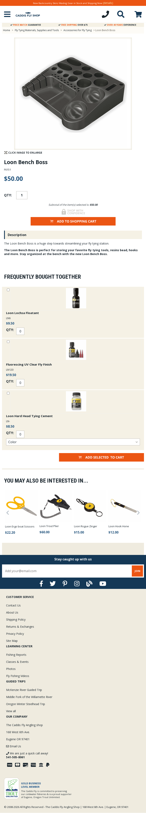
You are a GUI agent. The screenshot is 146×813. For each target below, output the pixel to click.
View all (11, 711)
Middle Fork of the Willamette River (29, 697)
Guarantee (25, 24)
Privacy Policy (15, 634)
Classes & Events (17, 662)
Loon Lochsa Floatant (22, 313)
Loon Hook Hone (118, 526)
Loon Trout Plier (49, 526)
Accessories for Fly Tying (77, 30)
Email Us (13, 746)
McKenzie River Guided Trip (24, 690)
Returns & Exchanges (20, 626)
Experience (120, 24)
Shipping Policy (16, 619)
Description (17, 235)
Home (6, 30)
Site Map (12, 641)
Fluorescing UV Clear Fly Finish (29, 364)
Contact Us (13, 605)
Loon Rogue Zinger (85, 526)
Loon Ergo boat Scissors (19, 526)
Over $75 (73, 24)
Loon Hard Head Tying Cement (29, 416)
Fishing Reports (16, 655)
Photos (11, 669)
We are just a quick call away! (27, 755)
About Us (12, 612)
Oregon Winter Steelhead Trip (25, 704)
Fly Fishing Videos (17, 676)
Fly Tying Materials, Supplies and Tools (37, 30)
